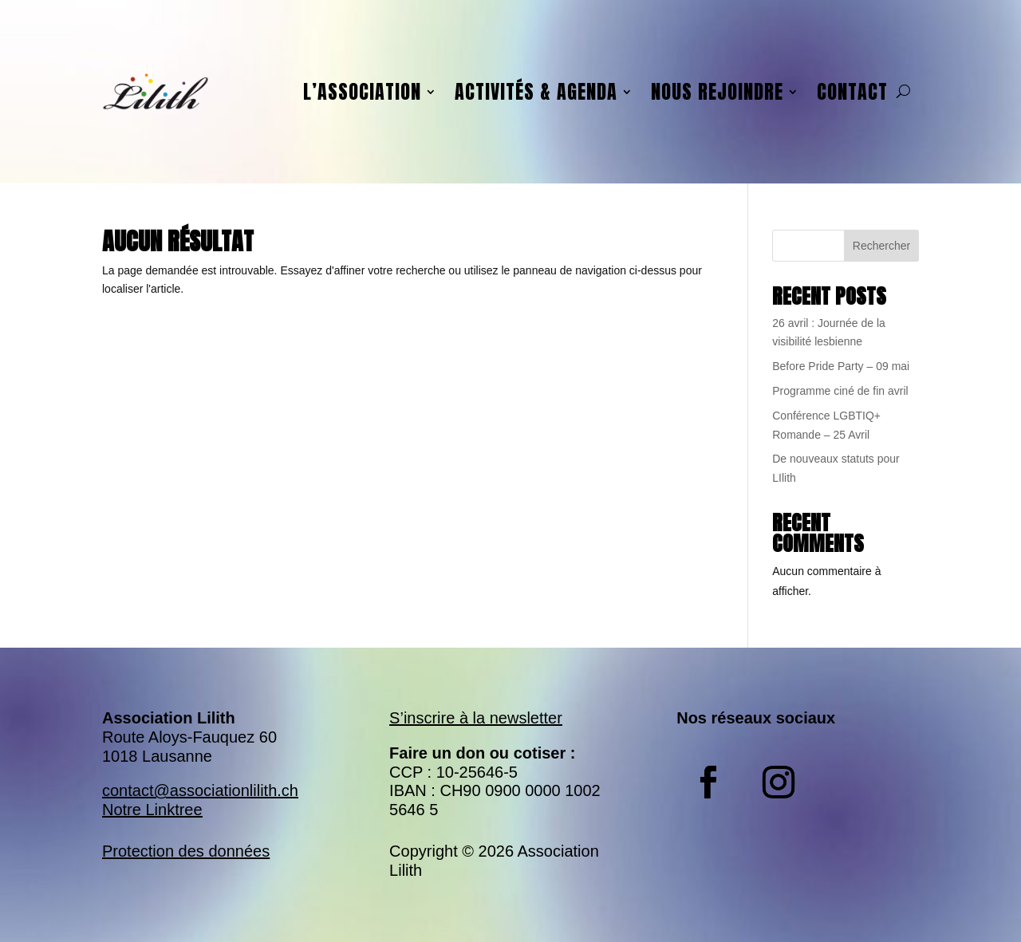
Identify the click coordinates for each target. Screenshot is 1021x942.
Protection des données (186, 851)
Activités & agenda (536, 91)
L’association (362, 91)
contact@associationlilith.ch (200, 790)
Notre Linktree (152, 809)
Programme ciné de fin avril (840, 390)
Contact (852, 91)
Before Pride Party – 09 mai (840, 366)
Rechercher (881, 245)
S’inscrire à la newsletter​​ (475, 718)
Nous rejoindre (717, 91)
